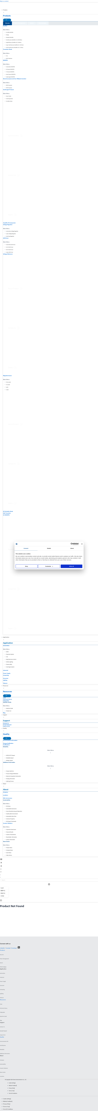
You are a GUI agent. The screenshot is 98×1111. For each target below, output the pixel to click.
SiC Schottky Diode (8, 511)
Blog (4, 712)
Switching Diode (9, 98)
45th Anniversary (7, 798)
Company (5, 792)
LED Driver (6, 238)
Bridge (7, 34)
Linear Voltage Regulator (11, 233)
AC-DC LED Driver (9, 247)
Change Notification (8, 743)
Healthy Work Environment (12, 813)
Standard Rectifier (9, 37)
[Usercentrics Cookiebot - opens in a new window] (72, 544)
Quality (6, 734)
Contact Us (6, 723)
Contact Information (10, 839)
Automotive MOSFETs (10, 66)
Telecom (5, 683)
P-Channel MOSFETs (10, 71)
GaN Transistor (7, 513)
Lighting (5, 680)
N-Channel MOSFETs (10, 69)
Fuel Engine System (10, 667)
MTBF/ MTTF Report (10, 755)
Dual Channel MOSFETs (10, 74)
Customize (49, 566)
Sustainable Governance (11, 808)
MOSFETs (5, 60)
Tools (4, 697)
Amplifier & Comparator (9, 223)
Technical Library (7, 699)
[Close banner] (81, 543)
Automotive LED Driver (10, 244)
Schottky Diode (9, 101)
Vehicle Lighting (9, 662)
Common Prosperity (10, 818)
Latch (7, 387)
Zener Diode (8, 96)
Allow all (71, 566)
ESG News (8, 806)
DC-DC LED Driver (9, 249)
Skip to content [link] (4, 1)
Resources (7, 692)
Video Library (9, 855)
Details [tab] (49, 548)
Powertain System (10, 654)
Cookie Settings (12, 1083)
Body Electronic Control (11, 659)
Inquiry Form (6, 726)
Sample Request (7, 724)
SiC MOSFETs (6, 515)
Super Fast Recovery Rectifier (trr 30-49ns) (15, 45)
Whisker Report (9, 760)
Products (7, 16)
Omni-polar (8, 382)
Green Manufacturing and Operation (14, 811)
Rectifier (5, 26)
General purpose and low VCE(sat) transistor (14, 78)
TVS (7, 55)
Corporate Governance (11, 829)
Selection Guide (9, 708)
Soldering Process (10, 781)
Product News (9, 847)
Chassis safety (9, 664)
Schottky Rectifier (9, 32)
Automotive (6, 645)
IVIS (7, 656)
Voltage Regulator (7, 224)
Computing (6, 675)
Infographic (6, 700)
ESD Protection (9, 58)
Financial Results (9, 832)
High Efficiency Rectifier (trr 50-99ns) (13, 42)
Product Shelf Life (10, 771)
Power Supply (6, 673)
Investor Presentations (11, 834)
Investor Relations (7, 823)
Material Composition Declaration (13, 776)
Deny (26, 566)
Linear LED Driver (9, 252)
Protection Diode (7, 49)
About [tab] (72, 548)
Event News (8, 852)
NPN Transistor (9, 85)
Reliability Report (10, 758)
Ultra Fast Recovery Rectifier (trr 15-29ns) (14, 47)
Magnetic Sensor (7, 375)
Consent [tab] (26, 548)
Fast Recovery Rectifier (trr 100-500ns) (14, 39)
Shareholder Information (11, 837)
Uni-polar (8, 384)
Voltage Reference (8, 254)
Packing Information (10, 778)
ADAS (7, 651)
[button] (50, 29)
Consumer (5, 678)
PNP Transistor (9, 87)
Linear (7, 389)
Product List (8, 711)
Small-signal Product (8, 89)
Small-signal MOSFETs (10, 76)
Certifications (6, 744)
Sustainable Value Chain (11, 816)
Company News (9, 850)
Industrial (5, 670)
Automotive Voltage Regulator (12, 231)
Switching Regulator (10, 236)
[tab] (7, 23)
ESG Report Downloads (11, 821)
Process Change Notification (12, 773)
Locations (5, 795)
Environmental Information (10, 740)
